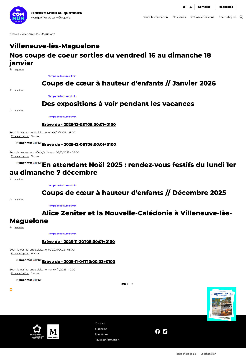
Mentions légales (186, 353)
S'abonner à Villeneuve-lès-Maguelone (11, 289)
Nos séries (179, 17)
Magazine (101, 328)
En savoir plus (20, 136)
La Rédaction (208, 353)
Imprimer (19, 70)
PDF (39, 142)
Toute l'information (155, 17)
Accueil (14, 34)
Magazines (226, 6)
